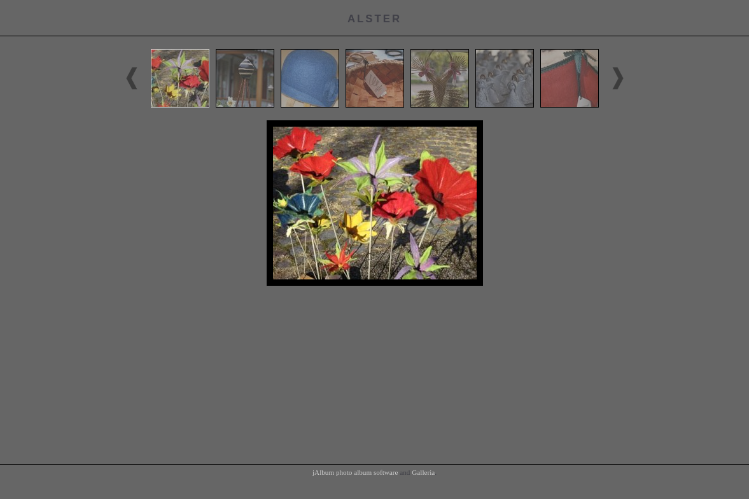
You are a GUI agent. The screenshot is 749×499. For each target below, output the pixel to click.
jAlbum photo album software (355, 472)
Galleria (423, 472)
